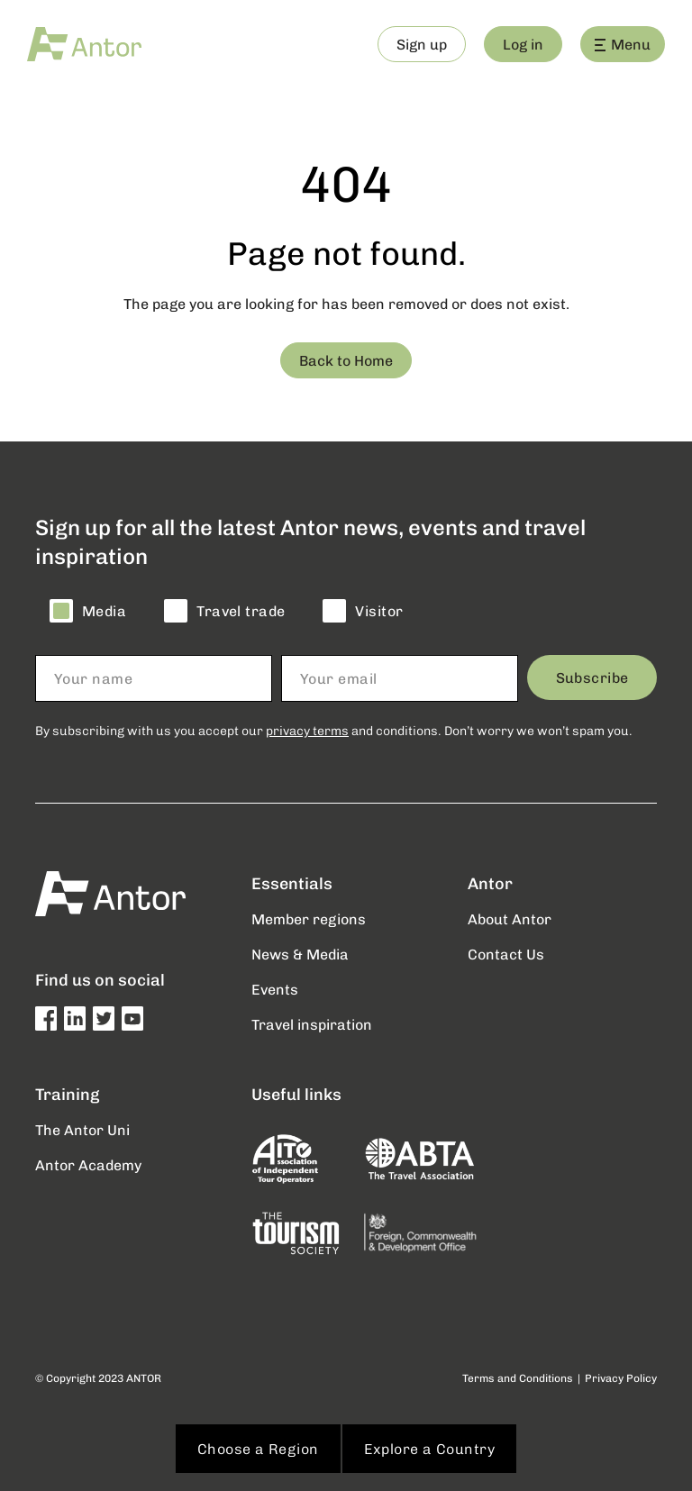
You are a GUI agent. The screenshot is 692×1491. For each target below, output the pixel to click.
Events (274, 988)
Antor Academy (88, 1164)
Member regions (308, 918)
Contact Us (506, 953)
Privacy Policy (621, 1378)
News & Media (300, 953)
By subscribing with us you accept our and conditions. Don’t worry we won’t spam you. (334, 730)
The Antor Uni (82, 1129)
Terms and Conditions (517, 1378)
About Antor (509, 918)
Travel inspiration (311, 1024)
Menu (623, 43)
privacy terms (307, 730)
